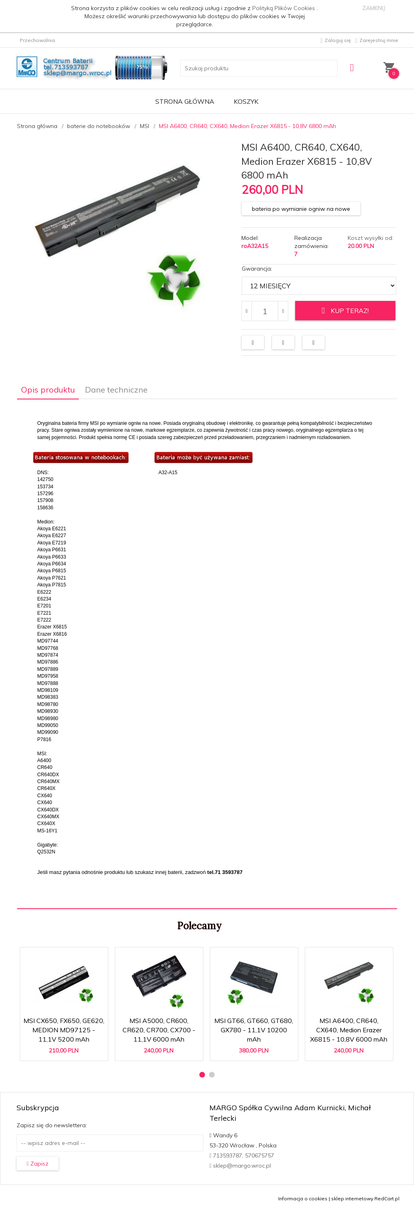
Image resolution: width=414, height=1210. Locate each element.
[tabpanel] (207, 651)
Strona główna (184, 101)
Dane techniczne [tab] (116, 387)
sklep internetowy (352, 1196)
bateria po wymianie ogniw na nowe (301, 208)
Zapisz (38, 1161)
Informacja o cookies (302, 1196)
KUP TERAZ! (345, 311)
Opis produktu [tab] (48, 387)
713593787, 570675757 (241, 1153)
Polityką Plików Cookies (284, 8)
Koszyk (246, 101)
